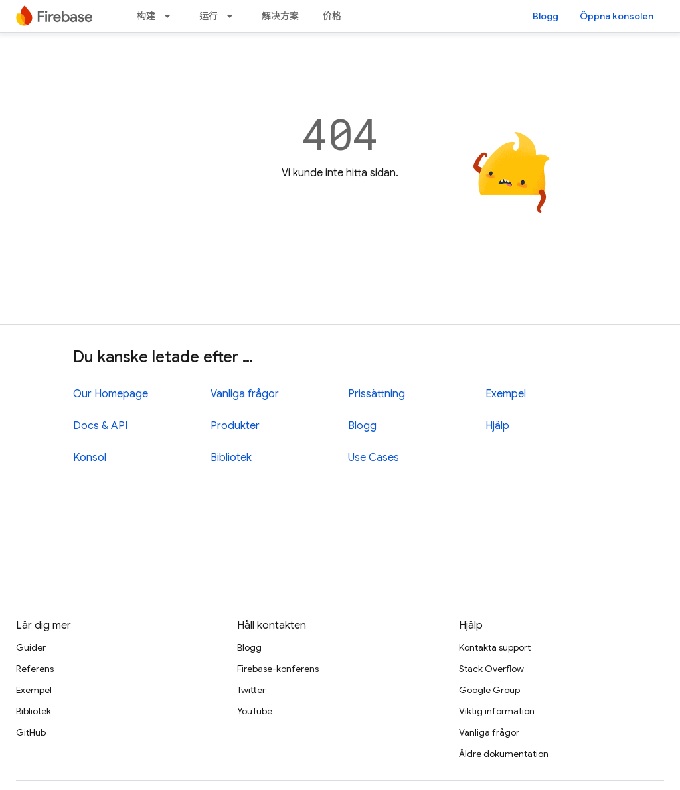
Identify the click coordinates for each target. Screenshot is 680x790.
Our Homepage (110, 394)
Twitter (251, 690)
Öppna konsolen (616, 16)
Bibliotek (231, 457)
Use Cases (373, 457)
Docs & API (100, 425)
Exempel (505, 394)
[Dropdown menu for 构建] (171, 16)
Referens (35, 669)
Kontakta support (495, 647)
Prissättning (376, 394)
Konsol (89, 457)
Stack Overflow (491, 669)
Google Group (489, 690)
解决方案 (280, 16)
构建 (146, 16)
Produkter (235, 425)
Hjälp (497, 425)
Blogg (545, 16)
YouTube (254, 711)
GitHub (31, 732)
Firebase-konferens (278, 669)
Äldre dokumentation (504, 753)
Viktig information (497, 711)
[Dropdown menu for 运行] (234, 16)
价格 (332, 16)
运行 (208, 16)
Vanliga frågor (245, 394)
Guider (31, 647)
